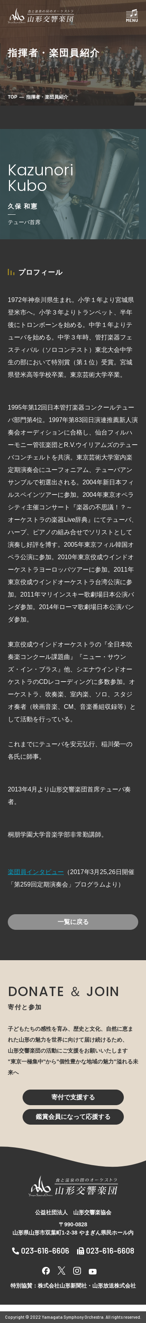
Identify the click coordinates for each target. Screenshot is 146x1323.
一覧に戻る (73, 922)
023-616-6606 (40, 1250)
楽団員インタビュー (36, 872)
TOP (12, 97)
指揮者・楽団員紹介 (47, 97)
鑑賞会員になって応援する (73, 1116)
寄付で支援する (73, 1097)
